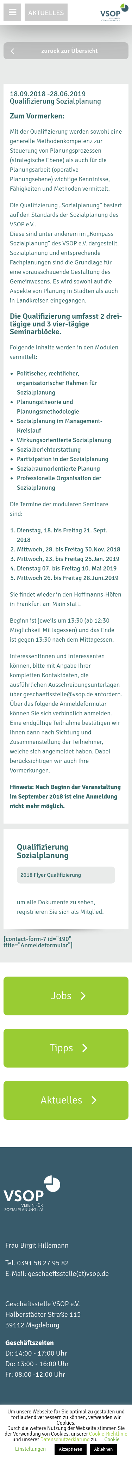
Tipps (69, 1047)
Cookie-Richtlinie (108, 1434)
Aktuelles (46, 12)
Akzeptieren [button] (70, 1449)
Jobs (68, 995)
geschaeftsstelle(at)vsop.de (68, 1273)
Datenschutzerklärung (65, 1439)
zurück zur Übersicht (54, 51)
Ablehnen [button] (103, 1449)
